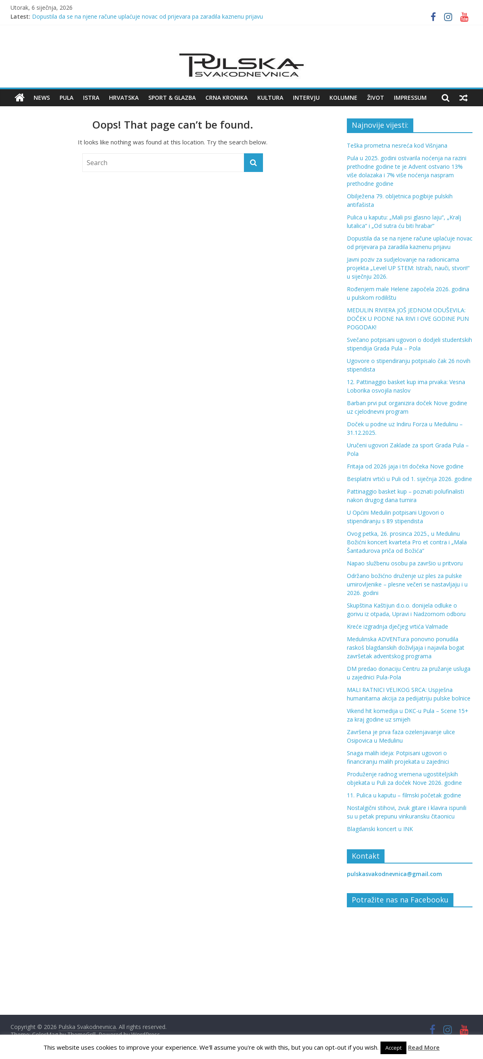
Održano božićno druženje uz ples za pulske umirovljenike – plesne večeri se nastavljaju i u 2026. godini (407, 584)
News (42, 97)
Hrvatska (124, 97)
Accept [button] (393, 1047)
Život (375, 97)
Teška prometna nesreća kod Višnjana (397, 145)
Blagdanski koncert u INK (380, 829)
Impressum (410, 97)
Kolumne (343, 97)
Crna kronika (226, 97)
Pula (66, 97)
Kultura (270, 97)
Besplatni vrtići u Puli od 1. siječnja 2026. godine (409, 479)
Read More (424, 1047)
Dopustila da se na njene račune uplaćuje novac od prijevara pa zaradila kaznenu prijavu (147, 16)
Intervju (306, 97)
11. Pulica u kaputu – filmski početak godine (404, 795)
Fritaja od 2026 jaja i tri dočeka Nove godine (405, 466)
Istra (91, 97)
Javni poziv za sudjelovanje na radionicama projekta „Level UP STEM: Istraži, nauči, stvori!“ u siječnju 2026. (408, 268)
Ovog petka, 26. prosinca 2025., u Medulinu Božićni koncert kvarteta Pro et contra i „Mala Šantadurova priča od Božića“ (407, 542)
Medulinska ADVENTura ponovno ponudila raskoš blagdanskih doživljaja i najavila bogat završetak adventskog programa (405, 647)
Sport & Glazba (172, 97)
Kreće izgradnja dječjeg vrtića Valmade (397, 626)
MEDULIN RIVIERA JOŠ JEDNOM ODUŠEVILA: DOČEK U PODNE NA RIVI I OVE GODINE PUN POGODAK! (408, 318)
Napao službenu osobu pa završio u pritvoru (405, 563)
